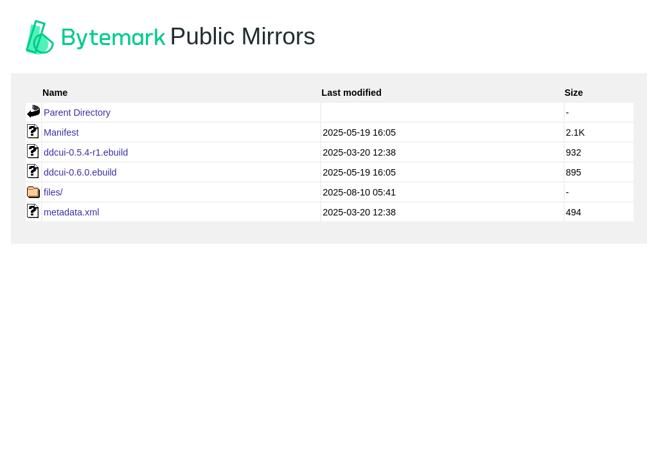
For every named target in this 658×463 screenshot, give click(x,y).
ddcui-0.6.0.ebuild (80, 172)
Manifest (61, 132)
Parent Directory (77, 112)
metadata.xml (71, 212)
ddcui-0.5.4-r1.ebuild (86, 152)
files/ (53, 192)
